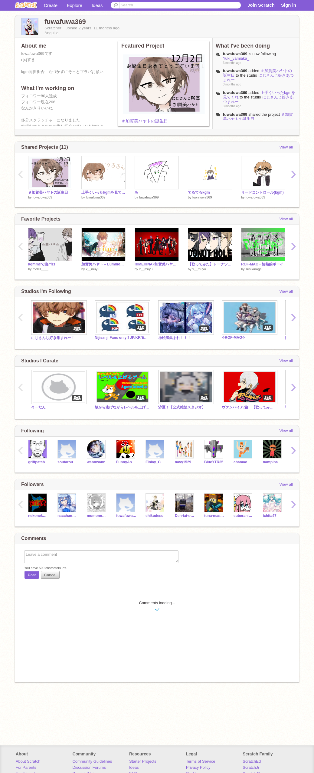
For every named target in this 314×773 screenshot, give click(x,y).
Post (32, 575)
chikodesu (154, 516)
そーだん (38, 407)
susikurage (254, 269)
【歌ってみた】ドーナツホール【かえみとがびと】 (210, 264)
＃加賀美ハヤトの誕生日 (144, 120)
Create (50, 5)
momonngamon (97, 516)
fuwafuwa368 (126, 516)
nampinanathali (273, 462)
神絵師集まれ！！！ (174, 338)
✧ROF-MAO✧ (233, 337)
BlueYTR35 (213, 462)
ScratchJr (251, 767)
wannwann (96, 462)
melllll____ (40, 269)
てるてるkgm (199, 192)
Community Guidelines (92, 761)
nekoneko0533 (38, 516)
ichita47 (269, 516)
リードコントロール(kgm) (262, 192)
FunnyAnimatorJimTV (126, 462)
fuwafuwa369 (235, 70)
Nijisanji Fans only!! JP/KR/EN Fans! (122, 337)
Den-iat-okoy (185, 516)
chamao (240, 462)
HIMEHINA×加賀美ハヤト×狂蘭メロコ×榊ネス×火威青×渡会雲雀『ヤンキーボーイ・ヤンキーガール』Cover (157, 264)
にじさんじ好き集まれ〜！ (53, 338)
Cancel (50, 575)
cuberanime (244, 516)
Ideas (97, 5)
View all (286, 147)
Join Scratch (261, 5)
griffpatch (36, 462)
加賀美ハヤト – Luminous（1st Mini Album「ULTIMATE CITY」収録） (103, 264)
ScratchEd (252, 761)
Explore (74, 5)
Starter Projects (142, 761)
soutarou (65, 462)
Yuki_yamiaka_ (236, 58)
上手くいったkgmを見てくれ (103, 192)
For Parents (26, 767)
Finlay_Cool (156, 462)
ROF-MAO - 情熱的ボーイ (262, 264)
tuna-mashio (214, 516)
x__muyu (93, 269)
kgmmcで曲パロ (41, 264)
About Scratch (28, 761)
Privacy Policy (198, 767)
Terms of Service (200, 761)
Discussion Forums (89, 767)
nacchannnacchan (67, 516)
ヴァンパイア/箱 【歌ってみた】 (249, 407)
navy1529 (183, 462)
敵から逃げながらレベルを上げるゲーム (122, 407)
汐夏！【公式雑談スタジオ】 (181, 407)
